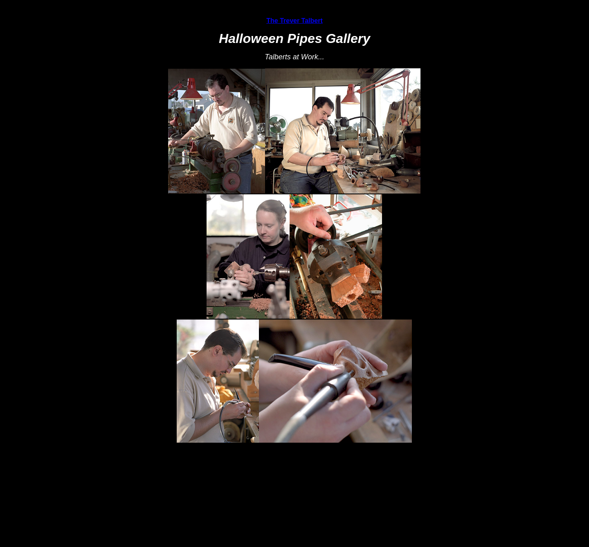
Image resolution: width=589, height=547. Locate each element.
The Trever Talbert (294, 20)
